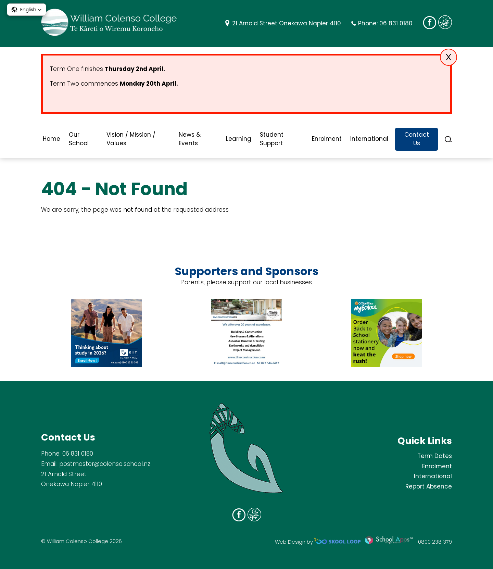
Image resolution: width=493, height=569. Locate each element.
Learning (238, 139)
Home (51, 139)
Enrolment (327, 139)
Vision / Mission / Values (130, 139)
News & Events (190, 139)
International (369, 139)
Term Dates (434, 456)
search (448, 139)
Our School (79, 139)
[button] (26, 10)
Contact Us (416, 139)
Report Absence (428, 486)
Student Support (271, 139)
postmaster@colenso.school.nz (104, 464)
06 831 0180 (396, 23)
